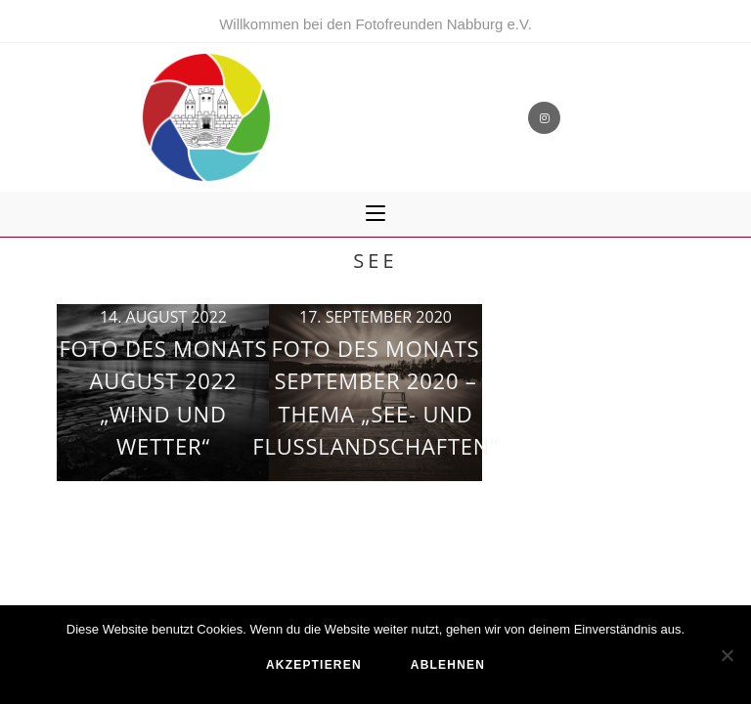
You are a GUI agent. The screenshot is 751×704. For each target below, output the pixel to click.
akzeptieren (314, 665)
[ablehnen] (726, 655)
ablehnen (448, 665)
